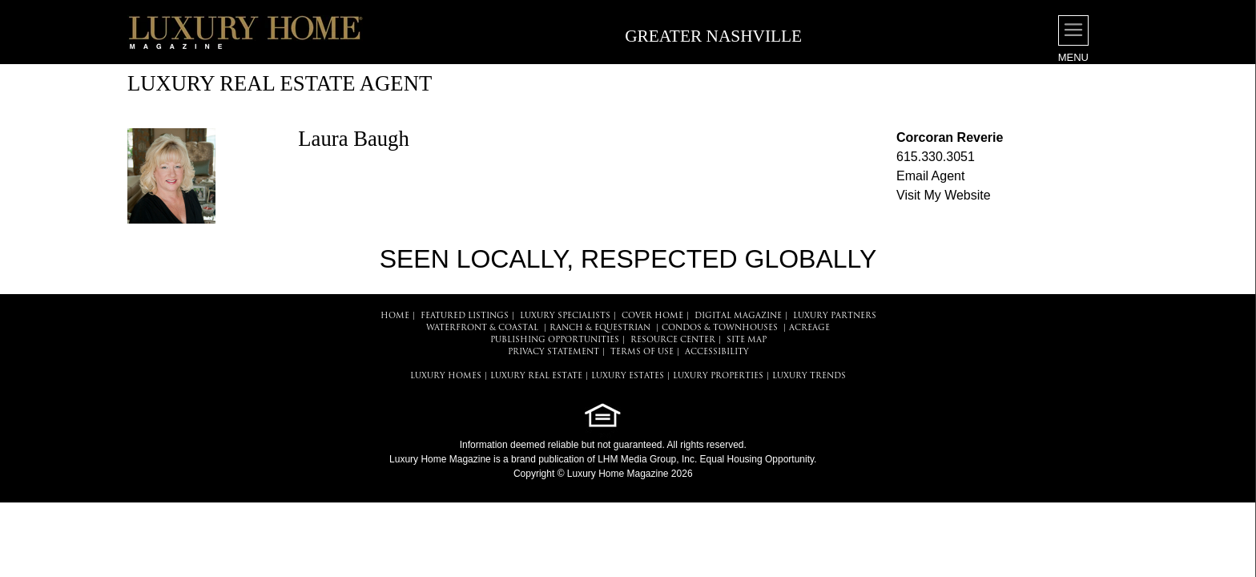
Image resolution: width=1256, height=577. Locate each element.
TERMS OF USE (642, 352)
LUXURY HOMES (445, 376)
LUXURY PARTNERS (834, 316)
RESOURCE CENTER (672, 340)
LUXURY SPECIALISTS (565, 316)
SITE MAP (747, 340)
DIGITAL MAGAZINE (738, 316)
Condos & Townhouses (720, 328)
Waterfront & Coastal (482, 328)
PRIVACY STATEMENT (553, 352)
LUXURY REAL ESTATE (536, 376)
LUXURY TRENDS (809, 376)
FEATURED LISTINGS (465, 316)
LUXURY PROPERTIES (718, 376)
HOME (394, 316)
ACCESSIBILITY (717, 352)
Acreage (809, 328)
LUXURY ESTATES (627, 376)
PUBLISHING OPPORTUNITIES (554, 340)
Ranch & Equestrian (600, 328)
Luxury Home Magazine (440, 459)
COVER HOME (652, 316)
